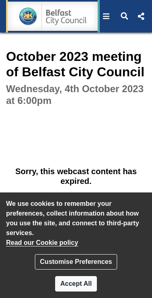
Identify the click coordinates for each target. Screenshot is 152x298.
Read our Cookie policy (42, 242)
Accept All (76, 283)
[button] (106, 16)
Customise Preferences (76, 261)
